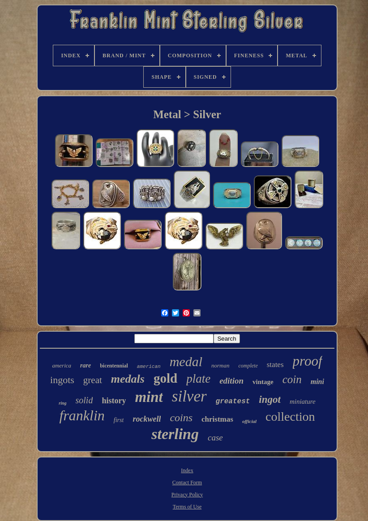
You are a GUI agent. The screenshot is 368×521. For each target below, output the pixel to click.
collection (290, 416)
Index (187, 470)
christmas (217, 419)
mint (149, 397)
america (61, 365)
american (149, 366)
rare (85, 365)
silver (189, 396)
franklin (82, 415)
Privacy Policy (187, 494)
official (249, 421)
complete (247, 366)
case (215, 437)
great (92, 380)
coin (292, 379)
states (275, 364)
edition (231, 380)
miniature (303, 401)
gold (165, 378)
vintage (263, 381)
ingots (62, 379)
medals (128, 378)
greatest (233, 401)
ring (62, 403)
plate (198, 378)
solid (84, 400)
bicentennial (114, 366)
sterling (175, 434)
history (114, 400)
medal (186, 361)
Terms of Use (187, 507)
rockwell (147, 418)
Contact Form (187, 482)
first (119, 420)
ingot (270, 399)
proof (307, 361)
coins (181, 417)
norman (220, 365)
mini (317, 381)
